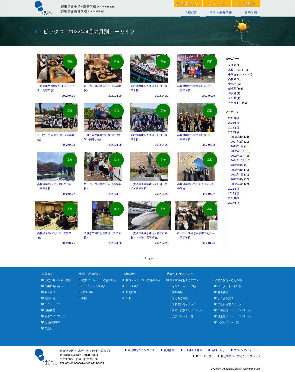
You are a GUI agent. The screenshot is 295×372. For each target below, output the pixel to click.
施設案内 (48, 298)
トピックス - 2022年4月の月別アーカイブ (86, 31)
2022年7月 (237, 174)
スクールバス (50, 304)
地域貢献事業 (50, 322)
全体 (230, 65)
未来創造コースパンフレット (233, 310)
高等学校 (250, 12)
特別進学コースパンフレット (233, 316)
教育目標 (48, 292)
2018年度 (233, 198)
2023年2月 (237, 141)
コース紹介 (130, 286)
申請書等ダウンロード (139, 350)
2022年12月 (238, 151)
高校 (230, 79)
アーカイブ (234, 102)
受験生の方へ (188, 4)
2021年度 (233, 188)
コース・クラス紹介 (92, 286)
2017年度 (233, 202)
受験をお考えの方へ (180, 274)
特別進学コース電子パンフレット (238, 356)
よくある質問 (178, 298)
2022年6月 (237, 179)
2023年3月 (237, 136)
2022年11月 (238, 155)
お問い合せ (216, 350)
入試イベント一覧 (181, 316)
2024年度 (233, 122)
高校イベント (236, 69)
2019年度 (233, 193)
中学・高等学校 (221, 12)
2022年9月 (237, 165)
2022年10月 (238, 160)
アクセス (217, 4)
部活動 (232, 88)
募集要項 (176, 292)
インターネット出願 (182, 286)
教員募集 (167, 350)
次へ (151, 258)
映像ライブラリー (53, 316)
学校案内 (190, 12)
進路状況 (48, 310)
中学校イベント (237, 74)
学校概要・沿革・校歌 (56, 280)
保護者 (232, 93)
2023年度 (233, 127)
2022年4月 (237, 183)
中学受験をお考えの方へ (182, 280)
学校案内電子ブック (182, 304)
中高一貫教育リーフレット (186, 310)
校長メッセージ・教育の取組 (97, 280)
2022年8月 (237, 169)
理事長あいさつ (52, 286)
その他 (232, 97)
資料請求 (246, 4)
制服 (83, 298)
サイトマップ (201, 356)
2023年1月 (237, 146)
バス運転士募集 (191, 350)
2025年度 (233, 118)
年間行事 (86, 292)
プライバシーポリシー (245, 350)
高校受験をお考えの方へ (228, 280)
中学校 (232, 83)
